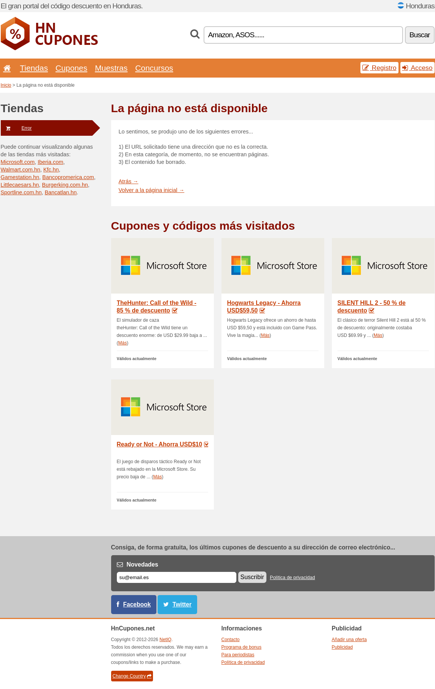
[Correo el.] (176, 577)
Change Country (132, 676)
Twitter (181, 604)
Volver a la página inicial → (152, 190)
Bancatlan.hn (61, 192)
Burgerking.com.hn (65, 185)
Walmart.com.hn (20, 170)
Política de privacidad (292, 577)
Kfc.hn (51, 170)
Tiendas (34, 68)
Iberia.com (50, 162)
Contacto (230, 639)
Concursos (154, 68)
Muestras (111, 68)
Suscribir (252, 577)
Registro (379, 67)
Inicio (6, 85)
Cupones (72, 68)
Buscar (420, 35)
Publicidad (342, 647)
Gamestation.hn (20, 177)
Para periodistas (238, 654)
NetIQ (165, 639)
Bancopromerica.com (68, 177)
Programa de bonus (241, 647)
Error (16, 128)
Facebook (137, 604)
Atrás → (129, 181)
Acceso (417, 67)
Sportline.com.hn (21, 192)
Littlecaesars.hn (20, 185)
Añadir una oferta (349, 639)
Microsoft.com (18, 162)
